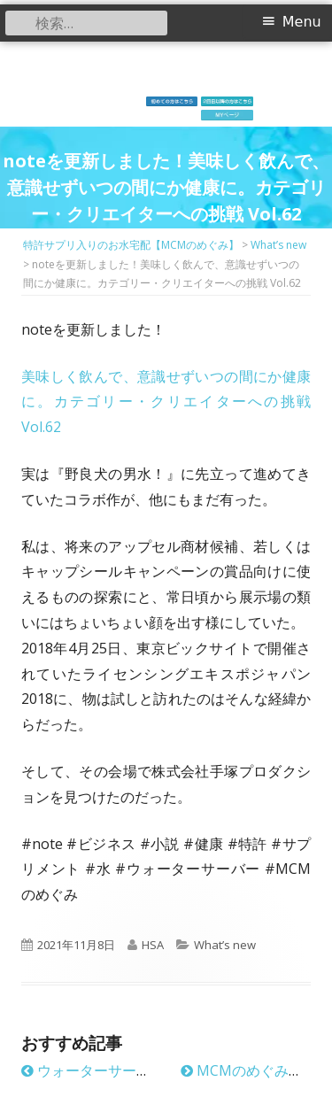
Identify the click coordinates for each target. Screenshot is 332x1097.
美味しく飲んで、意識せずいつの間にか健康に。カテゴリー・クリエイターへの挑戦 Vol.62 (166, 402)
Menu (301, 21)
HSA (153, 945)
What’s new (225, 945)
